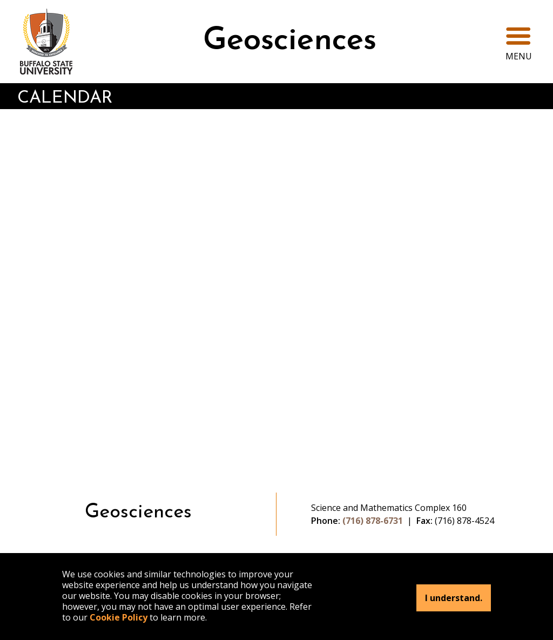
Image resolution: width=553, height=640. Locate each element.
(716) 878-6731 (372, 521)
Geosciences (289, 41)
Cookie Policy (118, 617)
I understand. (453, 598)
